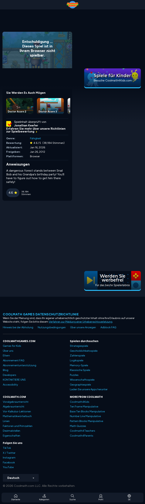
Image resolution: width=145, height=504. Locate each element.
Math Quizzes (78, 426)
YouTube (8, 467)
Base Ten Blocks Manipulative (87, 411)
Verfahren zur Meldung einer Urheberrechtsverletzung (80, 321)
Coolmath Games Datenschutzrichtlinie (41, 314)
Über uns (8, 350)
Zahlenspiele (77, 355)
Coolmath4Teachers (82, 430)
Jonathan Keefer (26, 125)
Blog (5, 370)
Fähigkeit (35, 138)
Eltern (6, 355)
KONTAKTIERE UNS (14, 379)
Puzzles (74, 375)
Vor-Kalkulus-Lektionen (17, 411)
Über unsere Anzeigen (83, 327)
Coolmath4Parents (81, 435)
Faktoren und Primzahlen (17, 426)
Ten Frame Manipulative (84, 406)
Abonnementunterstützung (19, 365)
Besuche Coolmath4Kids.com (112, 80)
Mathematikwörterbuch (17, 416)
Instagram (9, 457)
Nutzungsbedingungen (52, 327)
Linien (6, 421)
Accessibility (10, 384)
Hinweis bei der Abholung (18, 327)
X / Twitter (9, 452)
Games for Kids (12, 346)
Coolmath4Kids (79, 401)
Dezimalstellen (11, 430)
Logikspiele (76, 360)
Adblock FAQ (108, 327)
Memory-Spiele (79, 365)
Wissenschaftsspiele (82, 379)
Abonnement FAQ (13, 360)
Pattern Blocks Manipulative (86, 421)
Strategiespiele (79, 346)
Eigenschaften (11, 435)
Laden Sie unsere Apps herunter (89, 389)
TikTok (7, 448)
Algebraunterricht (13, 406)
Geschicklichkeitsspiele (83, 350)
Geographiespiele (80, 384)
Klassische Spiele (80, 370)
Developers (9, 375)
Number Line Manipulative (85, 416)
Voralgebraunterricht (16, 401)
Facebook (9, 462)
